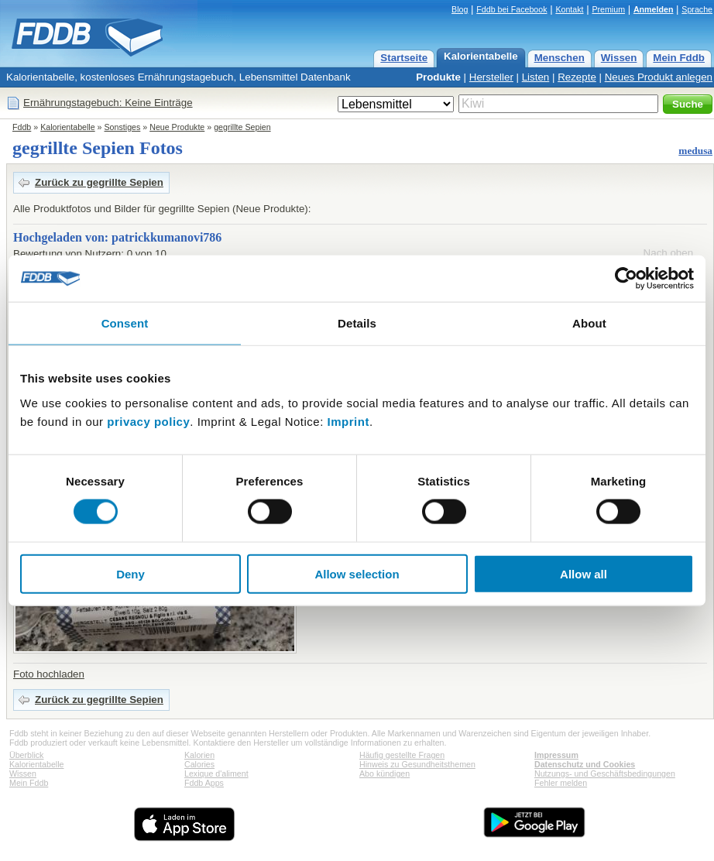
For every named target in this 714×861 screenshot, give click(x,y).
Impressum (556, 755)
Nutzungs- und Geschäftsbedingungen (604, 773)
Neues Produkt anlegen (658, 77)
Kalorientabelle (481, 56)
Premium (608, 9)
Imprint (348, 420)
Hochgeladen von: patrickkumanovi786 (117, 237)
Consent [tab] (125, 323)
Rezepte (577, 77)
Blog (459, 9)
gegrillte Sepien (242, 127)
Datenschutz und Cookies (584, 764)
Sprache (696, 9)
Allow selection (356, 573)
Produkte (438, 77)
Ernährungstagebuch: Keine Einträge (108, 102)
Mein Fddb (679, 57)
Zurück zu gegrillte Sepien (99, 182)
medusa (695, 150)
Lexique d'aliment (216, 773)
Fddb (21, 127)
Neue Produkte (176, 127)
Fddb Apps (204, 782)
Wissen (619, 57)
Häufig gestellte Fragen (402, 755)
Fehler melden (560, 782)
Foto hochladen (48, 674)
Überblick (26, 755)
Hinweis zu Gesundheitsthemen (417, 764)
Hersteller (491, 77)
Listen (536, 77)
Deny (130, 573)
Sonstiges (123, 127)
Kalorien (199, 755)
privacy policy (148, 420)
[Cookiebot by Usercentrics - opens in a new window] (626, 278)
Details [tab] (357, 323)
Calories (199, 764)
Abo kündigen (384, 773)
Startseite (403, 57)
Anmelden (653, 9)
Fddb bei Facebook (511, 9)
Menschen (559, 57)
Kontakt (569, 9)
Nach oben (668, 253)
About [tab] (589, 323)
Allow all (583, 573)
